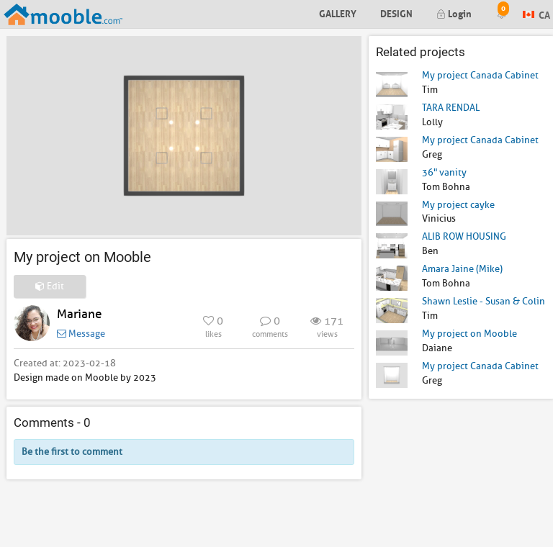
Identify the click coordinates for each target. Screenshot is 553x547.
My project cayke (458, 205)
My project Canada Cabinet (480, 75)
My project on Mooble (469, 333)
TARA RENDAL (451, 107)
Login (454, 12)
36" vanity (444, 172)
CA (536, 13)
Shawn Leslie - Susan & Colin (483, 301)
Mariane (79, 314)
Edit (49, 286)
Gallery (337, 12)
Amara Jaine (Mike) (462, 269)
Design (396, 12)
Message (81, 333)
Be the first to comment (72, 452)
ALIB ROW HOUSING (464, 236)
